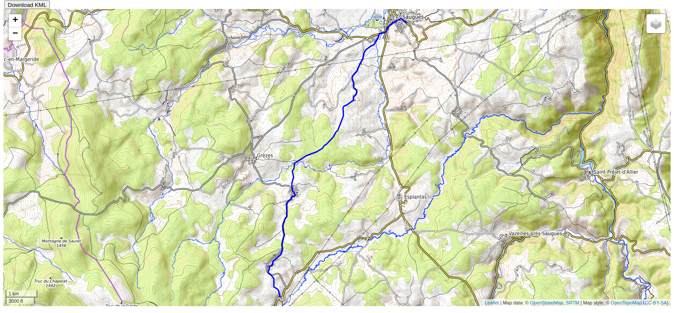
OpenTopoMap (626, 302)
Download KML (27, 5)
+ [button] (15, 20)
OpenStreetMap (547, 302)
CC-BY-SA (656, 302)
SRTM (572, 302)
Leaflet (492, 302)
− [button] (15, 34)
